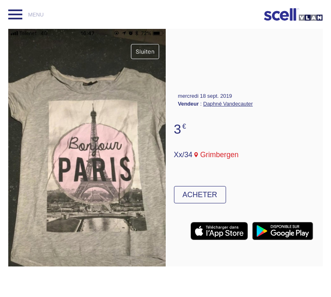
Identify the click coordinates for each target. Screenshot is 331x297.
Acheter (200, 195)
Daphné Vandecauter (228, 104)
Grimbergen (219, 155)
